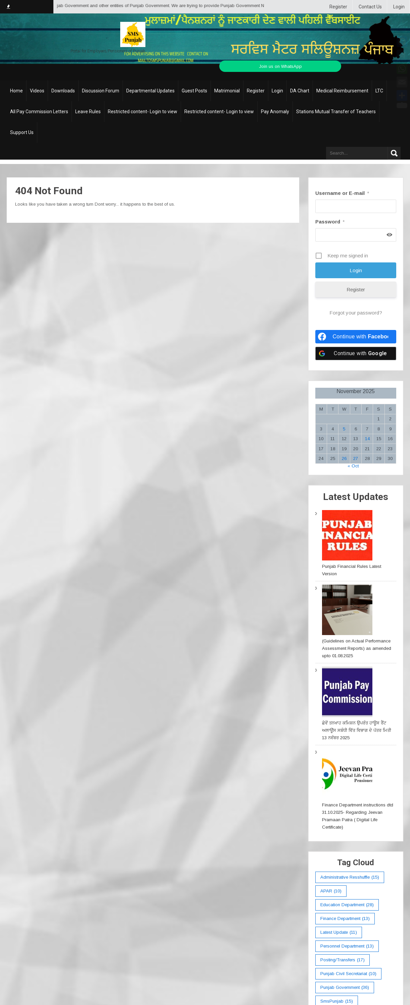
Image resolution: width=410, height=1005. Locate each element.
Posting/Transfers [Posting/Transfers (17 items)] (342, 960)
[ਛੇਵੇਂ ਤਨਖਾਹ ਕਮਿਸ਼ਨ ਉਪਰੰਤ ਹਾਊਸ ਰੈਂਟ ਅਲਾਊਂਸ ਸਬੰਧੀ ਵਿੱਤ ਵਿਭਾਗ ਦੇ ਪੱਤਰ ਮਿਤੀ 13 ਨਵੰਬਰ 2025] (347, 693)
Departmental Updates (150, 90)
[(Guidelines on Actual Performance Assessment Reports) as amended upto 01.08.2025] (347, 611)
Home (16, 90)
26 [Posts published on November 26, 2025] (344, 458)
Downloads (63, 90)
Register (338, 6)
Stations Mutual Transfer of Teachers (336, 111)
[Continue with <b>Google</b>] (355, 353)
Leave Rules (88, 111)
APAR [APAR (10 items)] (330, 891)
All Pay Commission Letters (39, 111)
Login (399, 6)
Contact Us (370, 6)
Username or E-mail (342, 193)
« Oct (353, 465)
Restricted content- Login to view (142, 111)
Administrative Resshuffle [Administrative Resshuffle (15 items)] (349, 877)
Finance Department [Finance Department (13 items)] (345, 919)
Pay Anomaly (275, 111)
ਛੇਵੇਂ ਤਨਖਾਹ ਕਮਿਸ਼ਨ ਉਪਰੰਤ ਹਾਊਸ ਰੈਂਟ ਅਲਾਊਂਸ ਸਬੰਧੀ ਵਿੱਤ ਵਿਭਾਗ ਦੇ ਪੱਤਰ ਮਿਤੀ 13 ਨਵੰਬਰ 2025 (356, 730)
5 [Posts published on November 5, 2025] (344, 428)
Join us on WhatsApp (280, 66)
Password (330, 221)
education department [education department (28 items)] (347, 905)
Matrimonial (227, 90)
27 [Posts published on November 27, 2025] (355, 458)
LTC (379, 90)
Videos (37, 90)
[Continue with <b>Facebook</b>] (355, 336)
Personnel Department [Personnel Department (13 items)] (347, 946)
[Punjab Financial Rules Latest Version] (347, 536)
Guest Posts (194, 90)
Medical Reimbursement (342, 90)
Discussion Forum (100, 90)
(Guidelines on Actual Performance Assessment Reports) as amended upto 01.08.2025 (356, 648)
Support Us (22, 132)
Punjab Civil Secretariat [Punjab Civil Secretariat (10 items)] (348, 974)
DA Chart (299, 90)
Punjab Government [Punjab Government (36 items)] (344, 988)
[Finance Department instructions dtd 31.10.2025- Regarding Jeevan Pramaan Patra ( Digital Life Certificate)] (347, 775)
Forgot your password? (355, 313)
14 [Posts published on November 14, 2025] (367, 438)
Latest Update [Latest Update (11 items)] (338, 932)
